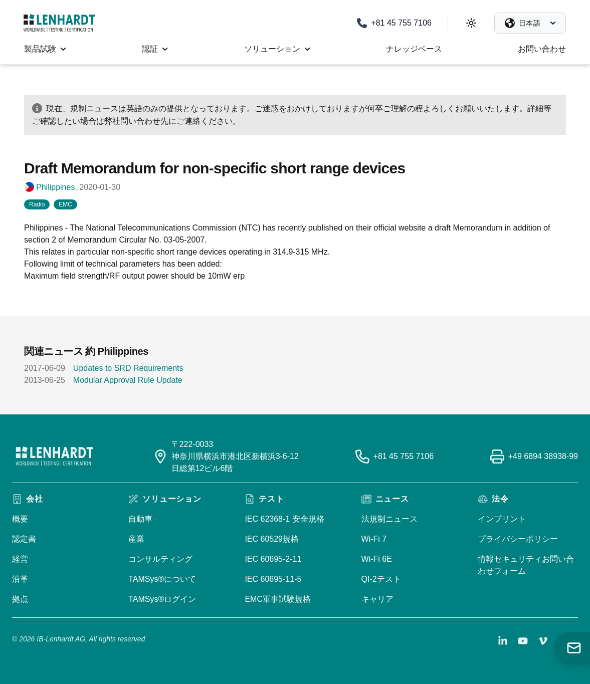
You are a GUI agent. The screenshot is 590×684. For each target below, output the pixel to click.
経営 (20, 559)
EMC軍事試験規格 (278, 599)
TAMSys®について (162, 579)
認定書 (24, 539)
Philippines (55, 187)
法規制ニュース (389, 519)
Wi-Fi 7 (374, 539)
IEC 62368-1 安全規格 (284, 519)
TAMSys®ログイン (162, 599)
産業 (136, 539)
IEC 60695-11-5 (273, 579)
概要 (20, 519)
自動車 (140, 519)
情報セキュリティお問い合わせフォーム (526, 565)
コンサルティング (160, 559)
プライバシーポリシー (518, 539)
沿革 (20, 579)
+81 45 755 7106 (403, 456)
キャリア (377, 599)
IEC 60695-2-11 (273, 559)
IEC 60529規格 (272, 539)
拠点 (20, 599)
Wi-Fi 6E (376, 559)
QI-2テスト (381, 579)
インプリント (502, 519)
